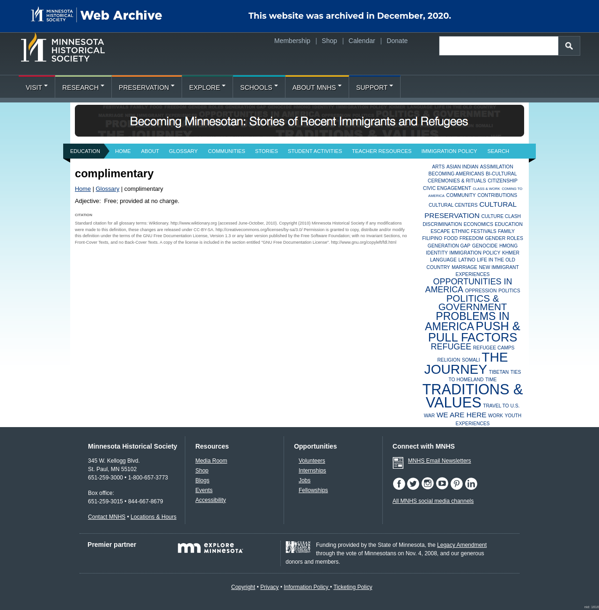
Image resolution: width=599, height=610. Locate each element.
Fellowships (313, 490)
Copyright (243, 587)
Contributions (497, 195)
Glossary (183, 151)
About (150, 151)
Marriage (464, 267)
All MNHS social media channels (433, 501)
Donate (397, 40)
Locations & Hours (153, 517)
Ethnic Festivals (474, 231)
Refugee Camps (494, 347)
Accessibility (210, 500)
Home (123, 151)
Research (83, 87)
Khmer (510, 252)
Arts (438, 166)
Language (443, 259)
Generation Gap (449, 245)
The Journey (466, 363)
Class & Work (486, 189)
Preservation (147, 87)
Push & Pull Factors (474, 331)
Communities (226, 151)
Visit (37, 87)
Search (499, 151)
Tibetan (499, 372)
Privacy (269, 587)
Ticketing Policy (352, 587)
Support (374, 87)
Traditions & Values (472, 396)
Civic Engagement (447, 188)
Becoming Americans (456, 173)
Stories (266, 151)
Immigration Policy (449, 151)
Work (495, 415)
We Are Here (462, 415)
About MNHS (317, 87)
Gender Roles (504, 238)
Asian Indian (462, 166)
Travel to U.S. (501, 405)
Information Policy (307, 587)
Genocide (485, 245)
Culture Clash (501, 216)
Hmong (508, 245)
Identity (437, 252)
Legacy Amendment (462, 545)
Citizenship (503, 180)
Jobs (304, 480)
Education (85, 151)
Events (203, 490)
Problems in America (467, 321)
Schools (259, 87)
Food (451, 238)
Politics (509, 290)
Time (491, 379)
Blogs (202, 480)
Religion (448, 360)
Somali (471, 360)
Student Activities (315, 151)
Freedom (471, 238)
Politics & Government (472, 302)
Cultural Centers (453, 205)
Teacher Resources (381, 151)
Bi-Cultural (501, 173)
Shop (329, 40)
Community (461, 195)
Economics (478, 224)
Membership (292, 40)
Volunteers (312, 461)
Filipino (432, 238)
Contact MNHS (106, 517)
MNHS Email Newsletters (439, 461)
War (429, 415)
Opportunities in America (468, 285)
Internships (312, 470)
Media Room (211, 461)
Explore (207, 87)
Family (506, 231)
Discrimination (442, 224)
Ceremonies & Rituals (457, 180)
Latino (466, 259)
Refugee (451, 346)
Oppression (481, 290)
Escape (440, 231)
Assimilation (496, 166)
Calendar (362, 40)
